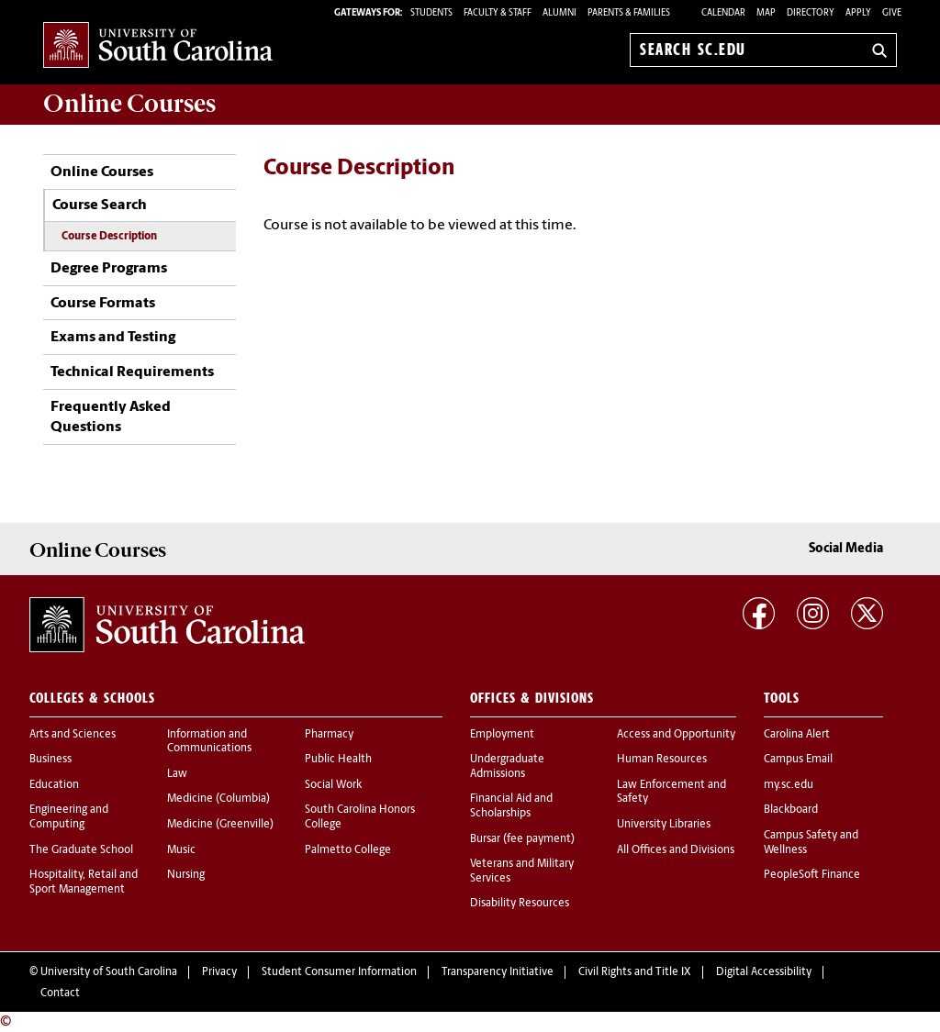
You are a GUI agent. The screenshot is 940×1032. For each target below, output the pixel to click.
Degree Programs (108, 268)
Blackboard (791, 810)
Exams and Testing (112, 337)
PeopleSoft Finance (812, 875)
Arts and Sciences (72, 734)
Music (181, 850)
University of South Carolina (108, 972)
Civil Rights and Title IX (634, 972)
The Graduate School (81, 850)
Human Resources (662, 759)
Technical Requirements (132, 372)
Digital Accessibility (763, 972)
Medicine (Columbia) (218, 799)
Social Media (846, 549)
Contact (60, 993)
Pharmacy (329, 734)
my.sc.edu (788, 785)
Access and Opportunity (676, 734)
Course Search (99, 205)
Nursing (186, 875)
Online (129, 103)
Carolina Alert (797, 734)
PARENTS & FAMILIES (629, 13)
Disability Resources (519, 903)
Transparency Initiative (498, 972)
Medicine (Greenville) (220, 824)
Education (54, 785)
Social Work (333, 785)
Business (50, 759)
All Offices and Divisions (675, 850)
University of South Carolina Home (158, 46)
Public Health (338, 759)
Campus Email (798, 759)
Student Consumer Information (339, 972)
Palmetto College (348, 850)
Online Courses (101, 172)
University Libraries (664, 824)
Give (891, 13)
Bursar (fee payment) (522, 839)
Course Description (109, 236)
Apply (858, 13)
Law (177, 774)
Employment (502, 734)
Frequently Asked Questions (110, 417)
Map (766, 13)
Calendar (723, 13)
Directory (810, 13)
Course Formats (102, 303)
